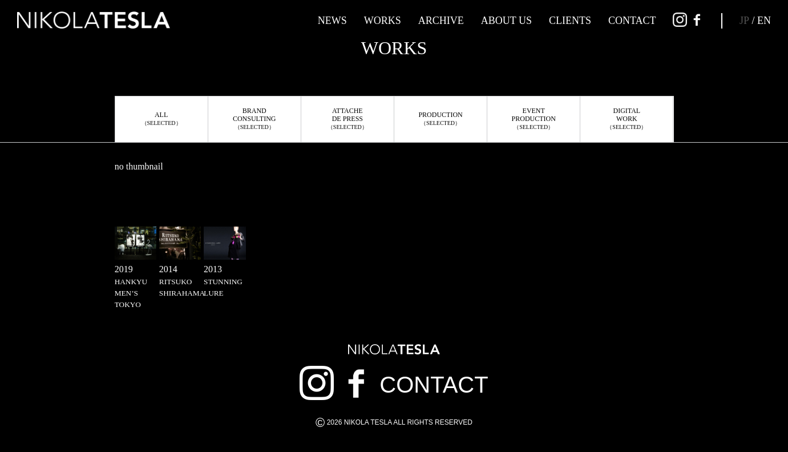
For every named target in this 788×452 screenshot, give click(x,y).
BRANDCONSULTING (254, 118)
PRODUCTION (440, 118)
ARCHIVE (441, 20)
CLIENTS (570, 20)
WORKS (382, 20)
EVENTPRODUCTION (534, 118)
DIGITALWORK (626, 118)
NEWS (332, 20)
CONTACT (632, 20)
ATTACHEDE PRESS (347, 118)
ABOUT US (506, 20)
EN (764, 20)
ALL (161, 118)
